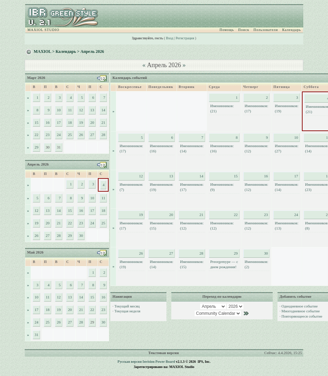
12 (81, 110)
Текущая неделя (127, 311)
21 (103, 122)
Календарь (291, 30)
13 (92, 110)
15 (36, 122)
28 (103, 135)
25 (70, 135)
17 (59, 122)
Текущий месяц (127, 306)
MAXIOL (42, 51)
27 (92, 135)
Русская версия (130, 361)
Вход (169, 38)
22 (36, 135)
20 (92, 122)
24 (59, 135)
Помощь (226, 30)
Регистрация (185, 38)
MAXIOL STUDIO (44, 30)
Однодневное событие (299, 306)
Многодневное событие (300, 311)
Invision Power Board (158, 361)
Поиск (243, 30)
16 (47, 122)
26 (81, 135)
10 (59, 110)
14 (103, 110)
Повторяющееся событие (301, 316)
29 (36, 147)
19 (81, 122)
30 (81, 235)
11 (70, 110)
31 (36, 335)
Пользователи (265, 30)
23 (47, 135)
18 (70, 122)
